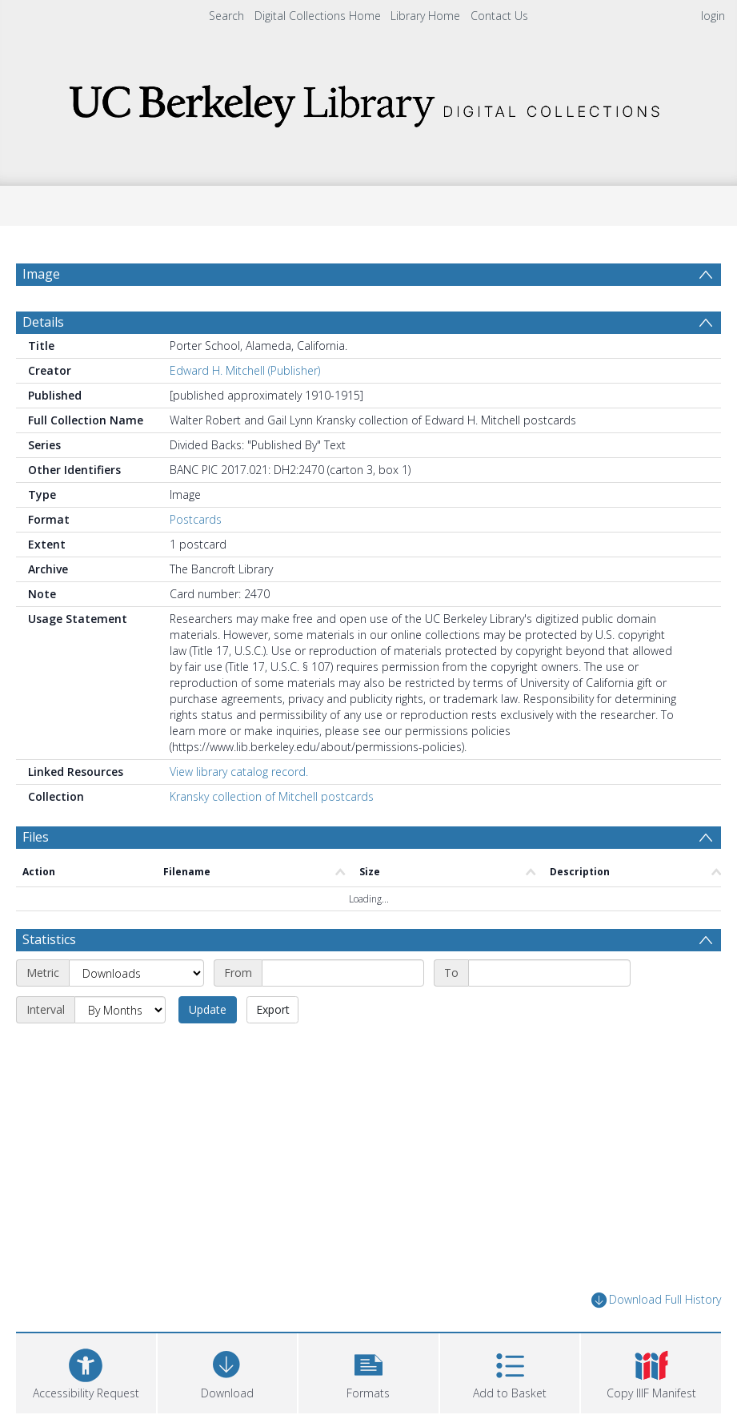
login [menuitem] (713, 15)
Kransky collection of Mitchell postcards (272, 796)
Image (41, 274)
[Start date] (343, 973)
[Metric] (136, 973)
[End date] (549, 973)
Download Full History (656, 1300)
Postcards (196, 519)
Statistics (49, 939)
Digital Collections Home (317, 15)
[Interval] (120, 1009)
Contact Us (499, 15)
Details (43, 322)
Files (35, 837)
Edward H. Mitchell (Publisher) (245, 370)
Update (207, 1009)
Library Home (425, 15)
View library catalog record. (239, 771)
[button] (368, 1371)
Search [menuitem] (226, 15)
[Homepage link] (369, 101)
